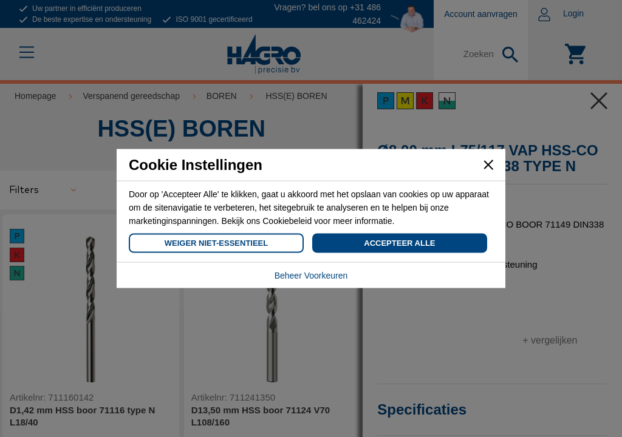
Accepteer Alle (399, 243)
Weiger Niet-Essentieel (216, 243)
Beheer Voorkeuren (311, 275)
